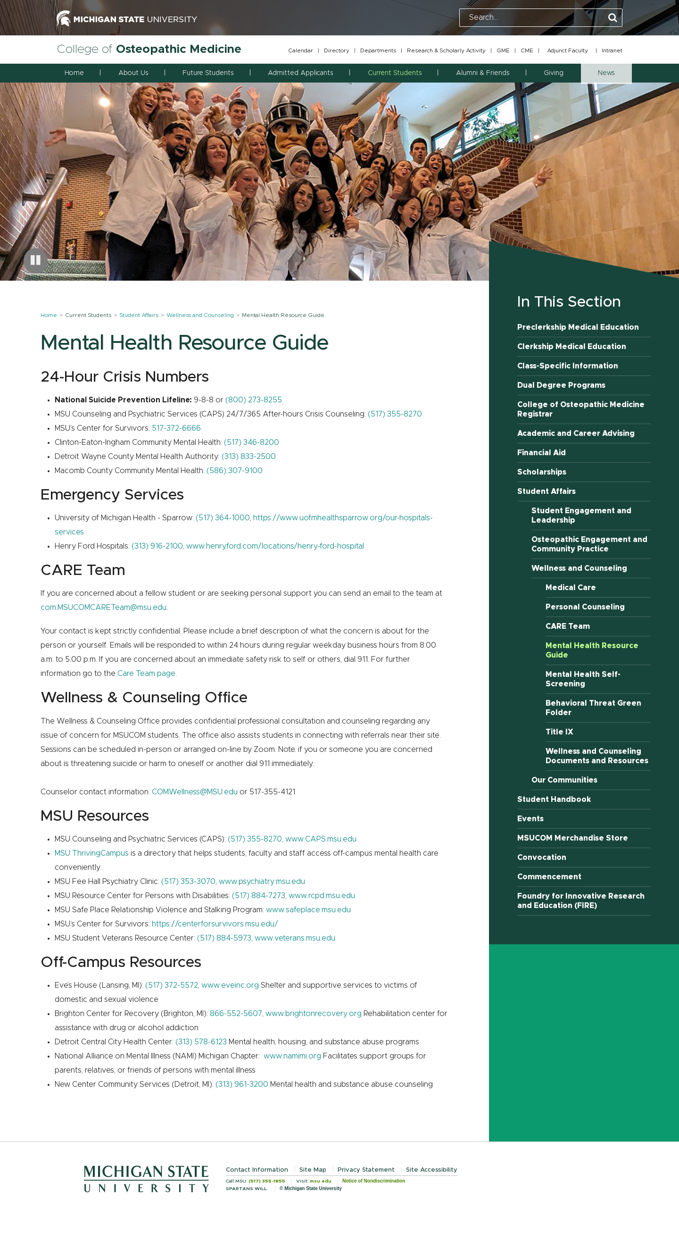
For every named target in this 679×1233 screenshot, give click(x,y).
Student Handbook (554, 799)
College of (149, 49)
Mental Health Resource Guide (592, 650)
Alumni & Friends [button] (482, 73)
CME (527, 50)
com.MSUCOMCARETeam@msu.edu (103, 607)
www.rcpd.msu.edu (322, 896)
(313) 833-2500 (249, 456)
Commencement (549, 877)
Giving (553, 73)
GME (503, 50)
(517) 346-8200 (251, 442)
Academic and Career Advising (576, 433)
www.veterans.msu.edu (295, 938)
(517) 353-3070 (188, 881)
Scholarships (541, 472)
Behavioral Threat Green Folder (593, 708)
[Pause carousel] (36, 261)
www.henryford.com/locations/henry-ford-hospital (275, 546)
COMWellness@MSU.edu (195, 792)
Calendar (300, 50)
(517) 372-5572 (171, 985)
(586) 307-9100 (235, 471)
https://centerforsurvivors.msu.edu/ (215, 924)
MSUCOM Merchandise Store (572, 838)
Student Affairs (138, 315)
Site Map (312, 1170)
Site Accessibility (431, 1170)
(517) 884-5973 (224, 938)
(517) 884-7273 (258, 896)
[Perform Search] (612, 18)
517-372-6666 (176, 428)
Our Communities (564, 780)
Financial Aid (541, 453)
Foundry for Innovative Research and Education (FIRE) (581, 900)
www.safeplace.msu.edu (308, 910)
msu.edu (320, 1181)
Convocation (541, 857)
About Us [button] (133, 73)
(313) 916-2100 (157, 546)
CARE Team (568, 626)
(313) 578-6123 (201, 1042)
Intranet (612, 50)
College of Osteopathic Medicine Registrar (581, 409)
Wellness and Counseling (200, 315)
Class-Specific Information (567, 366)
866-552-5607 (236, 1013)
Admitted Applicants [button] (300, 73)
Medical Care (571, 588)
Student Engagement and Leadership (581, 515)
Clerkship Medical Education (571, 346)
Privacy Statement (366, 1170)
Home (74, 73)
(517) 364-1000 (223, 518)
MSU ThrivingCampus (92, 853)
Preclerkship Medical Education (578, 327)
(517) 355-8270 (395, 414)
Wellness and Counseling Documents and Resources (597, 756)
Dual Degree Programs (561, 385)
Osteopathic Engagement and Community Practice (589, 544)
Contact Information (257, 1170)
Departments (378, 50)
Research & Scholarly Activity (446, 50)
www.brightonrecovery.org (313, 1013)
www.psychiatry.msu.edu (262, 881)
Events (530, 819)
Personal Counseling (585, 607)
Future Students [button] (207, 73)
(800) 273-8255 (253, 400)
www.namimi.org (292, 1056)
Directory (336, 50)
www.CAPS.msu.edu (320, 839)
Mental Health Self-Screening (583, 679)
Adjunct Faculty (567, 50)
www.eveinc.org (230, 985)
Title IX (559, 732)
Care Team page (146, 673)
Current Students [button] (395, 73)
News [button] (606, 73)
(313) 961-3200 (241, 1084)
